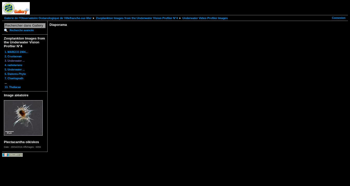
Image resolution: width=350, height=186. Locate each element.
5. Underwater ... (15, 69)
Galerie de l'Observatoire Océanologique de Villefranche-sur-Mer (47, 18)
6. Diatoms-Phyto (15, 74)
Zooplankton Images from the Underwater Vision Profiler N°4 (137, 18)
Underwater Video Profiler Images (205, 18)
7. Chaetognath (14, 78)
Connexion (338, 18)
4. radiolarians (13, 65)
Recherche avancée (22, 30)
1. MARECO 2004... (16, 52)
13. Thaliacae (13, 87)
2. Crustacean (13, 56)
